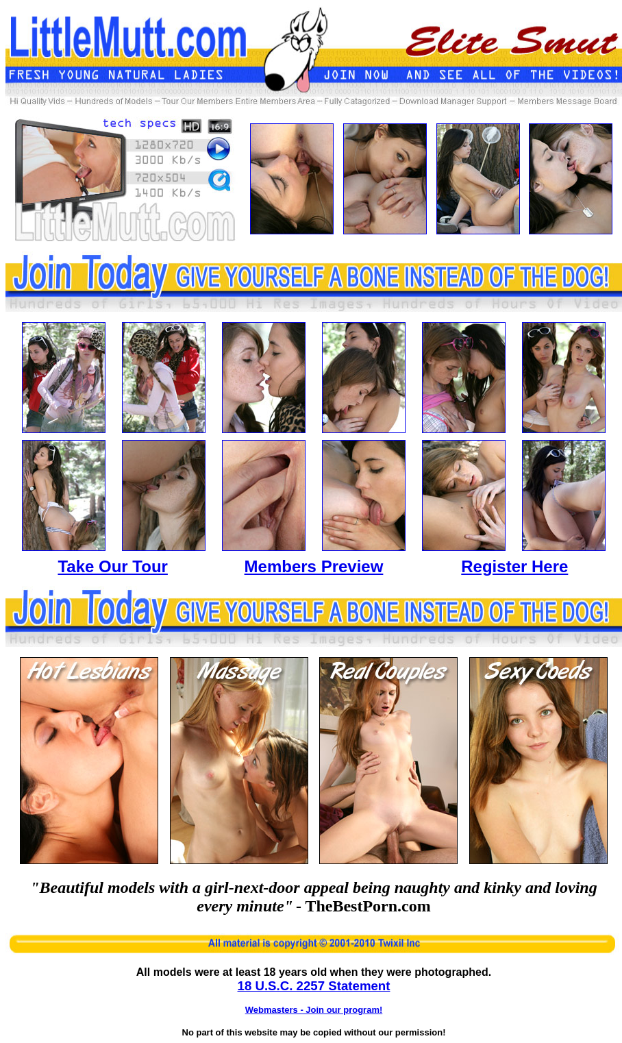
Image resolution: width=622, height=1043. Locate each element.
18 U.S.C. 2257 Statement (314, 986)
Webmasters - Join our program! (314, 1010)
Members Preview (314, 566)
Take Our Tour (112, 566)
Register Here (514, 566)
